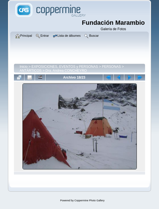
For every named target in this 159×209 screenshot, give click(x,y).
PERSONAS (111, 67)
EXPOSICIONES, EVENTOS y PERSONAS (65, 67)
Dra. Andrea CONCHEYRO (66, 71)
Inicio (24, 67)
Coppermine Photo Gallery (89, 200)
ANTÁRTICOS (31, 71)
